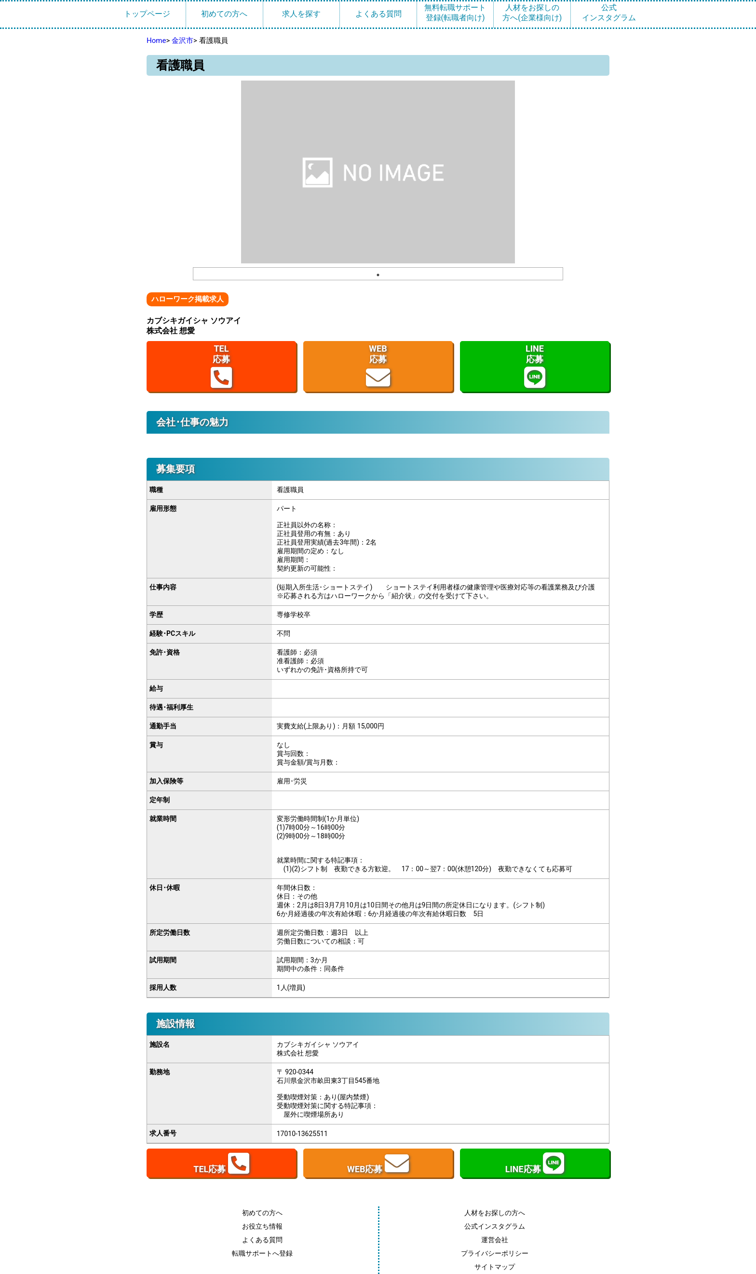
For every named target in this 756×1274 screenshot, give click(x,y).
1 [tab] (378, 275)
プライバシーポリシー (494, 1253)
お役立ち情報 (262, 1226)
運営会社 (494, 1240)
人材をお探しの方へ (494, 1213)
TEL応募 (221, 366)
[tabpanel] (378, 172)
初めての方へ (224, 13)
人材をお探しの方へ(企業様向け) (532, 12)
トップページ (147, 13)
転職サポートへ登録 (262, 1253)
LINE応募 (534, 366)
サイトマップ (494, 1267)
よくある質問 (378, 13)
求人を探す (301, 13)
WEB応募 (378, 366)
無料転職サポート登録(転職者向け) (455, 12)
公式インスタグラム (609, 12)
